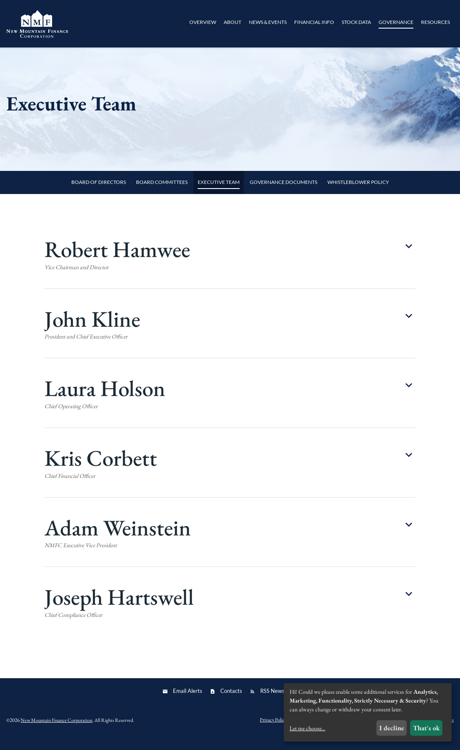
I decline (391, 728)
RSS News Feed (279, 701)
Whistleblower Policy (358, 192)
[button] (229, 273)
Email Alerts (187, 701)
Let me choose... (307, 728)
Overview (202, 22)
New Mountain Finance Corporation (56, 730)
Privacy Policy (273, 730)
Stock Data (356, 22)
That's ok (426, 728)
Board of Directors (98, 192)
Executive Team (219, 192)
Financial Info (314, 22)
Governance (396, 22)
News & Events (268, 22)
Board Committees (162, 192)
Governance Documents (283, 192)
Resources (435, 22)
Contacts (231, 701)
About (232, 22)
